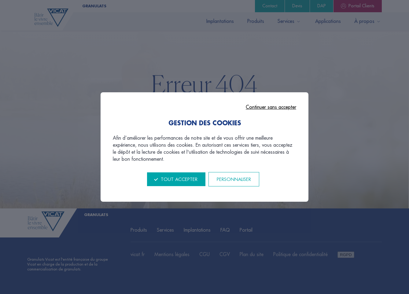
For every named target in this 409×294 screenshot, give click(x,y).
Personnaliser (234, 179)
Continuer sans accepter (271, 107)
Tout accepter (179, 179)
